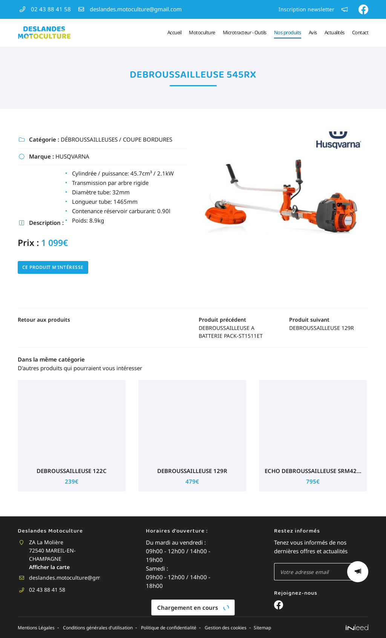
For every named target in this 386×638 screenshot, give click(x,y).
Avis (313, 32)
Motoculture (202, 32)
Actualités (335, 32)
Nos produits (287, 32)
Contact (360, 32)
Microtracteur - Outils (245, 32)
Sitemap (308, 628)
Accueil (174, 32)
